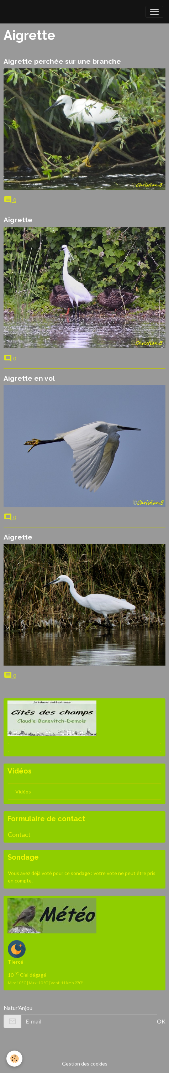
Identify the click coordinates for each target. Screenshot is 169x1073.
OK (161, 1021)
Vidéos (23, 791)
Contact (19, 834)
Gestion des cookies (84, 1064)
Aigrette (18, 220)
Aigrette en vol (29, 378)
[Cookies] (14, 1059)
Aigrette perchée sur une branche (62, 61)
